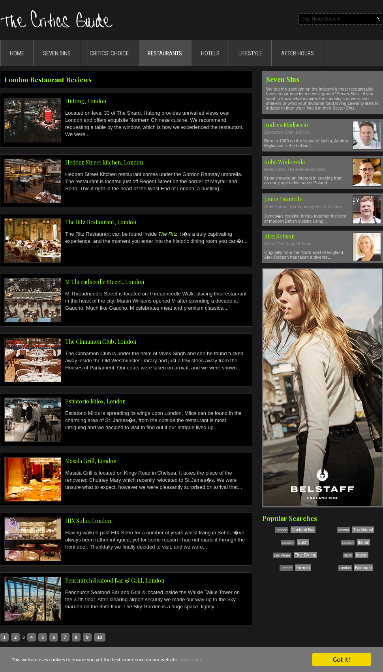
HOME (17, 53)
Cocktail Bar (303, 529)
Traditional (363, 529)
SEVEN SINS (57, 53)
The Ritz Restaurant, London (100, 222)
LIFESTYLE (250, 53)
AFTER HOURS (297, 53)
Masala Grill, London (90, 461)
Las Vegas (282, 555)
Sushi (303, 542)
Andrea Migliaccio (286, 125)
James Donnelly (283, 199)
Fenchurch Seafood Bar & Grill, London (114, 580)
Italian (363, 542)
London (281, 530)
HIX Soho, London (88, 520)
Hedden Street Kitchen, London (104, 162)
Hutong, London (85, 101)
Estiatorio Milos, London (95, 401)
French (303, 567)
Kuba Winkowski (284, 162)
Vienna (343, 530)
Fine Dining (306, 555)
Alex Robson (279, 236)
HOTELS (210, 53)
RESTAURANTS (165, 53)
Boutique (363, 567)
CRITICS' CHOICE (109, 53)
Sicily (348, 555)
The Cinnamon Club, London (100, 341)
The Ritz (167, 234)
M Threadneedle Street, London (104, 282)
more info (191, 660)
